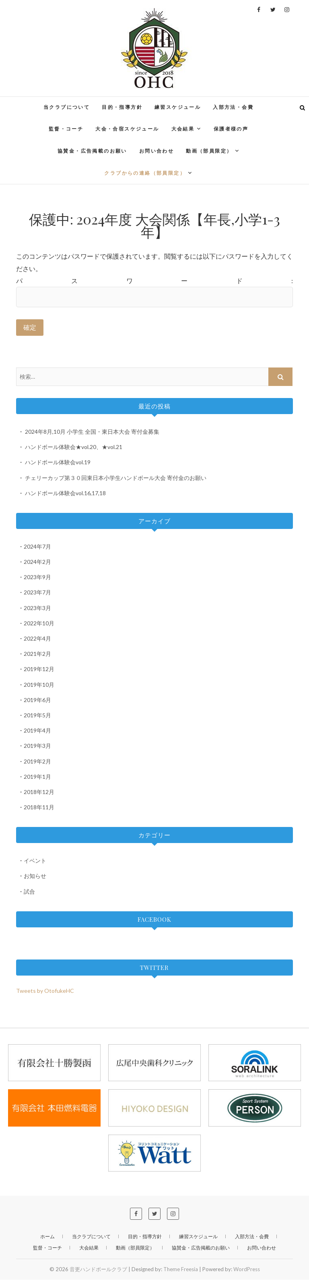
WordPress (246, 1269)
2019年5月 (37, 715)
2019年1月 (37, 777)
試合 (29, 891)
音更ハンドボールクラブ (98, 1269)
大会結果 (183, 129)
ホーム (47, 1237)
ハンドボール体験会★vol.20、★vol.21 (73, 447)
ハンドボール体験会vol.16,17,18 (65, 493)
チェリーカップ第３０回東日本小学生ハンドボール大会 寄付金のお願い (115, 477)
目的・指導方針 (122, 107)
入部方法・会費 (233, 107)
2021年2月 (37, 654)
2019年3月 (37, 746)
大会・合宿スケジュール (127, 129)
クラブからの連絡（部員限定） (144, 173)
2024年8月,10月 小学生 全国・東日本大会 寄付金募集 (92, 432)
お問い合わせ (156, 151)
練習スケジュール (177, 107)
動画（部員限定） (209, 151)
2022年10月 (39, 623)
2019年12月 (39, 669)
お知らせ (35, 876)
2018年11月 (39, 807)
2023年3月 (37, 608)
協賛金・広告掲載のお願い (92, 151)
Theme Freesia (180, 1269)
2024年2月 (37, 562)
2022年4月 (37, 638)
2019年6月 (37, 700)
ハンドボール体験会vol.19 (58, 462)
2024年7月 (37, 546)
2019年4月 (37, 730)
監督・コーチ (66, 129)
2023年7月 (37, 592)
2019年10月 (39, 685)
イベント (35, 860)
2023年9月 (37, 577)
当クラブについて (66, 107)
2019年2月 (37, 761)
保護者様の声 (231, 129)
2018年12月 (39, 792)
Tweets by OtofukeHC (45, 991)
